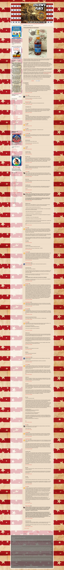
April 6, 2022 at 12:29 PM (28, 344)
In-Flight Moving (15, 117)
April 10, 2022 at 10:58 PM (28, 518)
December (14, 105)
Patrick (26, 227)
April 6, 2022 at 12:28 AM (28, 104)
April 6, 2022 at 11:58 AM (28, 319)
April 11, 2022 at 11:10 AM (28, 526)
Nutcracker (27, 283)
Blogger (37, 566)
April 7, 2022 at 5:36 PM (28, 464)
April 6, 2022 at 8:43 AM (28, 242)
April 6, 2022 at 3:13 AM (28, 137)
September (15, 109)
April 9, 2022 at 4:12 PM (28, 503)
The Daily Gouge (14, 153)
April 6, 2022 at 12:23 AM (28, 99)
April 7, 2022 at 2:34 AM (28, 422)
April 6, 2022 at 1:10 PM (28, 349)
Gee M (26, 486)
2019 (13, 200)
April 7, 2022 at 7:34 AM (28, 429)
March (14, 120)
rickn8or (26, 95)
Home (38, 531)
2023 (13, 103)
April (14, 115)
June (14, 112)
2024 (13, 102)
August (14, 110)
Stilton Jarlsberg (27, 192)
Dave (26, 123)
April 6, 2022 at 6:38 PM (28, 374)
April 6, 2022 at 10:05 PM (28, 394)
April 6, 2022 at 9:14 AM (28, 249)
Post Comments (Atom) (30, 533)
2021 (13, 124)
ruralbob (26, 171)
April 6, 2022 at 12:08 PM (28, 330)
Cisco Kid (26, 364)
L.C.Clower (27, 133)
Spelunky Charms (15, 116)
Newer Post (25, 531)
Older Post (50, 531)
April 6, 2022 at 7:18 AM (28, 162)
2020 (13, 125)
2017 (13, 129)
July (14, 111)
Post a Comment (26, 528)
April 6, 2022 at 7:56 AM (28, 176)
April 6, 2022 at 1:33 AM (28, 112)
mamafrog (26, 432)
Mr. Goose (26, 308)
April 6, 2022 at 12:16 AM (28, 92)
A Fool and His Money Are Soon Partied (16, 119)
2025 (13, 101)
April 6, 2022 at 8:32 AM (28, 200)
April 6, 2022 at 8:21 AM (28, 182)
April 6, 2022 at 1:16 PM (28, 354)
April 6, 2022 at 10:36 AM (28, 299)
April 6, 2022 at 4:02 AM (28, 144)
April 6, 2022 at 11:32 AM (28, 314)
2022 (13, 104)
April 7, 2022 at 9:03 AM (28, 436)
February (14, 195)
